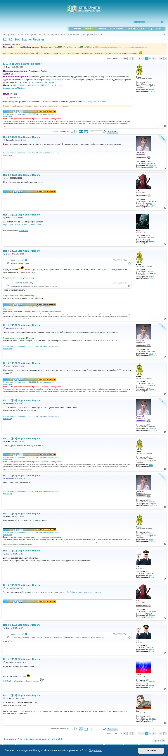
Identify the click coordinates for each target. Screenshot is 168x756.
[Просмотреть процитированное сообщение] (26, 260)
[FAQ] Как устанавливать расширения (83, 592)
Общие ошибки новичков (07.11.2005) (20, 114)
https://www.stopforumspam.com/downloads (22, 224)
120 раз (152, 243)
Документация (136, 29)
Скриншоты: (15, 97)
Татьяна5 (17, 283)
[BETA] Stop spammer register (41, 82)
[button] (125, 58)
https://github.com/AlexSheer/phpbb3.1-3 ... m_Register (37, 85)
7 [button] (143, 58)
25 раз (151, 687)
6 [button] (139, 58)
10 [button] (154, 58)
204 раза (152, 720)
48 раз (151, 685)
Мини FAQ (7, 116)
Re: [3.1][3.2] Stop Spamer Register (22, 137)
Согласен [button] (151, 750)
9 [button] (150, 58)
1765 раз (152, 207)
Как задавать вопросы (49, 114)
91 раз (151, 721)
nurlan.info (23, 231)
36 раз (151, 89)
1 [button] (133, 58)
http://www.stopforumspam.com (61, 79)
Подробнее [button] (95, 750)
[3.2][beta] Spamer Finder (94, 101)
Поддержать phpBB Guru (59, 131)
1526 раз (152, 91)
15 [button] (161, 58)
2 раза (151, 241)
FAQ (150, 29)
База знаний (116, 29)
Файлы (102, 29)
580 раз (152, 205)
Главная (77, 29)
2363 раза (153, 167)
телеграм (22, 676)
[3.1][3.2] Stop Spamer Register (23, 39)
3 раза (151, 575)
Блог (158, 29)
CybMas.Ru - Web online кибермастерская (21, 681)
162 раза (152, 165)
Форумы (89, 29)
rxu (14, 260)
